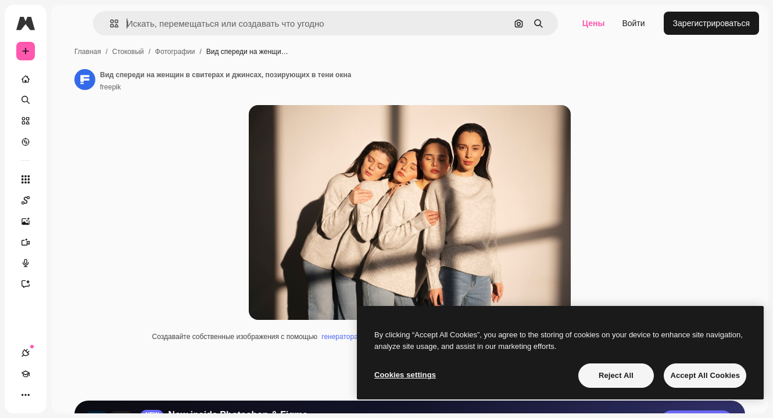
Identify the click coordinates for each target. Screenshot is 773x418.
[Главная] (69, 79)
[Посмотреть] (69, 141)
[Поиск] (69, 100)
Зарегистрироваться (711, 23)
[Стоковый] (69, 120)
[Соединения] (25, 394)
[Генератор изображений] (69, 221)
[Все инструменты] (69, 179)
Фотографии (264, 52)
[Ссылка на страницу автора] (173, 79)
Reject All (616, 375)
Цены (593, 23)
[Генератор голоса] (69, 263)
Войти (633, 23)
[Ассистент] (69, 284)
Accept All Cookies (705, 375)
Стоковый (216, 52)
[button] (179, 23)
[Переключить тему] (67, 394)
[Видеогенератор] (69, 242)
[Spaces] (69, 200)
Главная (176, 52)
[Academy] (46, 394)
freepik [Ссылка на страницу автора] (198, 87)
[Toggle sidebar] (114, 23)
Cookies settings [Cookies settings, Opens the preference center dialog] (405, 374)
